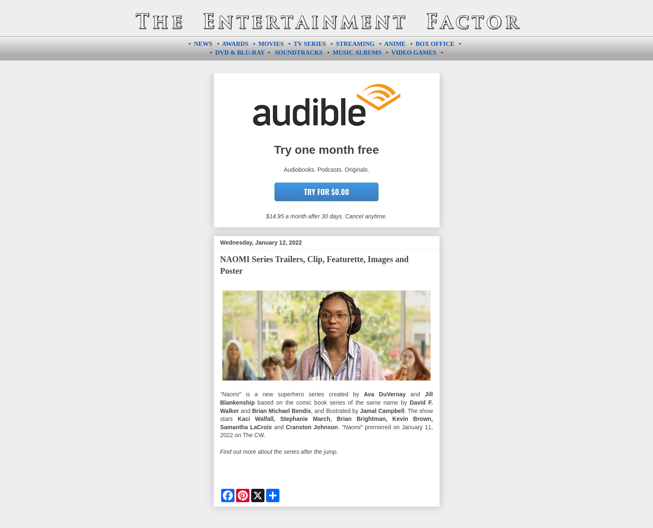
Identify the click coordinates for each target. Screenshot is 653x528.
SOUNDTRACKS (299, 52)
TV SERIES (310, 43)
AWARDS (235, 43)
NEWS (203, 43)
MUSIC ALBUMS (357, 52)
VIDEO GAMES (413, 52)
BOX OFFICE (435, 43)
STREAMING (355, 43)
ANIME (395, 43)
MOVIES (271, 43)
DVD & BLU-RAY (240, 52)
